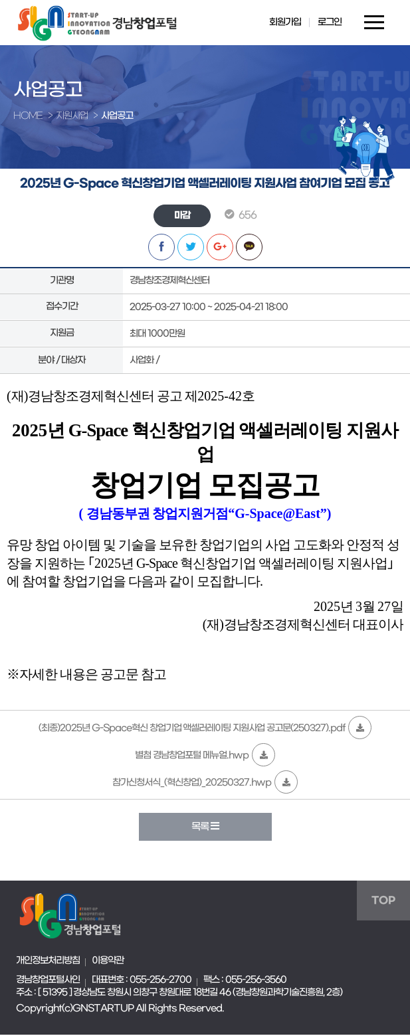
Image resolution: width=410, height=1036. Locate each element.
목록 (205, 828)
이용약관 (108, 962)
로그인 (328, 23)
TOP (383, 902)
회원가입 (284, 23)
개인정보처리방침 (48, 962)
